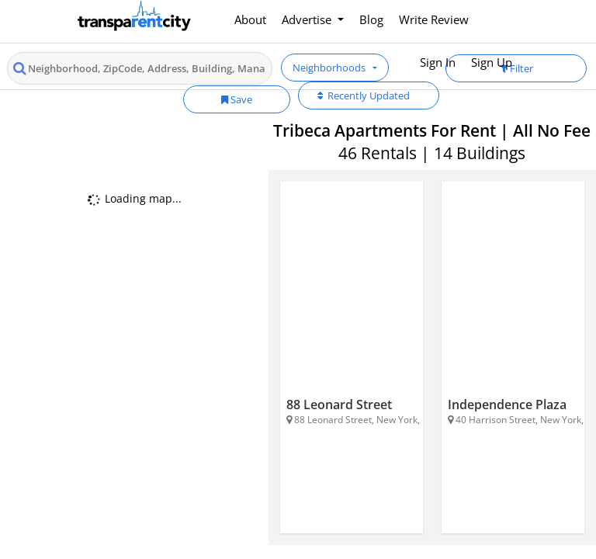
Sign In (438, 62)
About (250, 19)
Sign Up (491, 62)
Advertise (308, 19)
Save (236, 99)
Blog (371, 19)
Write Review (434, 19)
